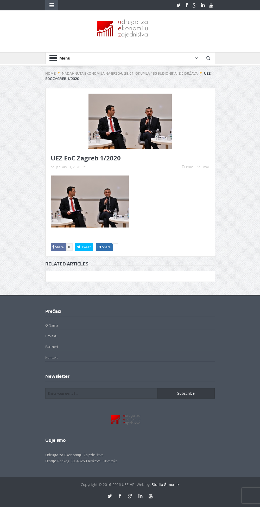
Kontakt (51, 357)
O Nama (51, 325)
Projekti (51, 336)
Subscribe (186, 393)
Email (203, 167)
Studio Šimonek (165, 484)
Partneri (51, 346)
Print (187, 167)
